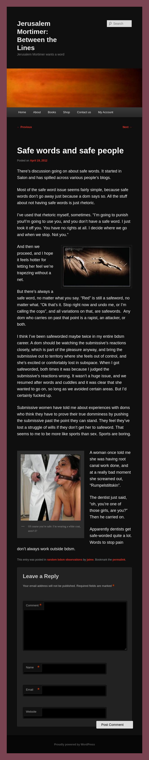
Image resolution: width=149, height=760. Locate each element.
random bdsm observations (64, 559)
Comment (33, 605)
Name (32, 667)
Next (127, 127)
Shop (66, 112)
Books (52, 112)
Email (32, 690)
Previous (24, 127)
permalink (119, 559)
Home (22, 112)
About (37, 112)
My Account (105, 112)
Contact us (84, 112)
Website (31, 711)
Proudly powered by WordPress (74, 744)
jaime (90, 559)
